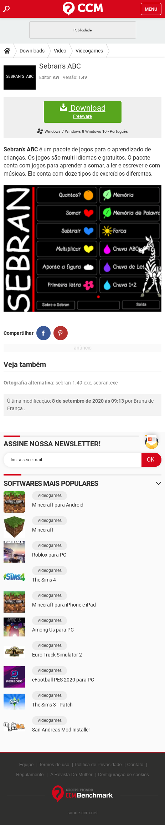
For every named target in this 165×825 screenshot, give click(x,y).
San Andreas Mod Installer (61, 730)
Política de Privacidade (98, 764)
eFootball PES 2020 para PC (63, 680)
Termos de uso (54, 764)
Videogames (89, 51)
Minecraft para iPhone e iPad (64, 605)
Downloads (32, 51)
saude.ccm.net (82, 812)
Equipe (26, 764)
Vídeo (60, 51)
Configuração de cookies (123, 774)
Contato (135, 764)
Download (83, 112)
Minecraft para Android (57, 505)
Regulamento (29, 774)
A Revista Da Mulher (71, 774)
